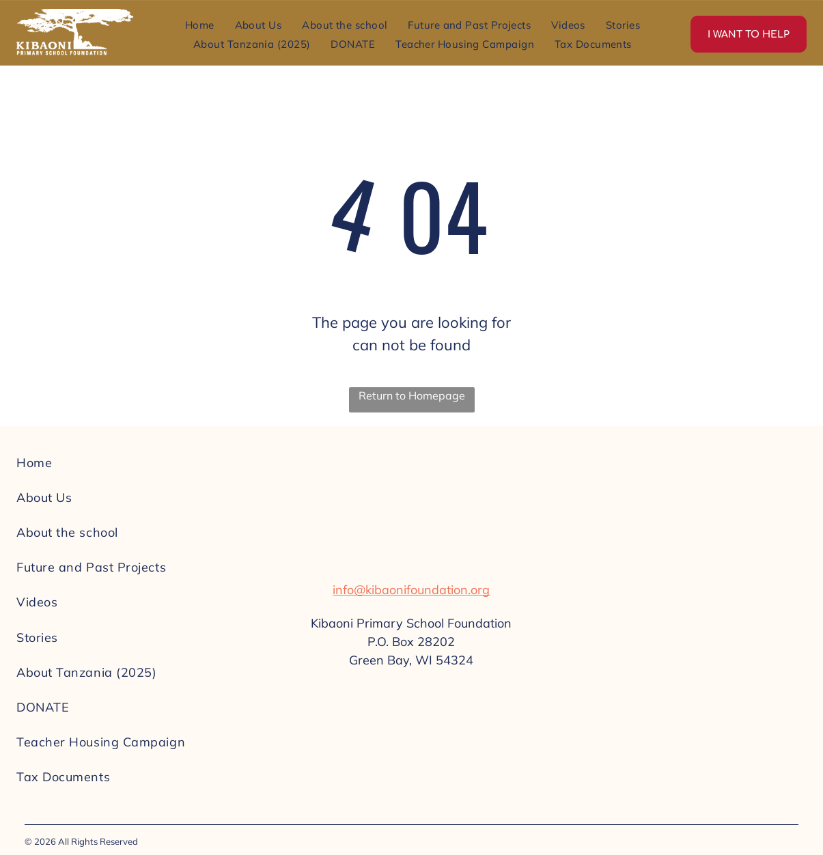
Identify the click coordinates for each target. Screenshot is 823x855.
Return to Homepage (412, 395)
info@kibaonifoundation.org (411, 590)
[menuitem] (200, 24)
